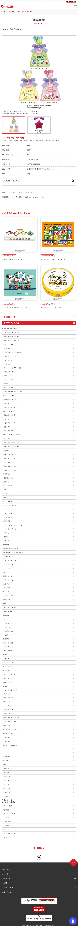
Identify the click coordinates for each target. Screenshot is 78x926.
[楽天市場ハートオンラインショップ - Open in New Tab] (39, 909)
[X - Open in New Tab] (73, 182)
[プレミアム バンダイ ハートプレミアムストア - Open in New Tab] (39, 918)
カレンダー (6, 874)
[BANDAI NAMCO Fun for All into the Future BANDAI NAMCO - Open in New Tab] (71, 2)
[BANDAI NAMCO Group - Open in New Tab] (39, 901)
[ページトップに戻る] (73, 862)
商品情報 (12, 12)
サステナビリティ (8, 887)
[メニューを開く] (75, 6)
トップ (3, 12)
